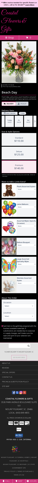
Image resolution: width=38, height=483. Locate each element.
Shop (9, 37)
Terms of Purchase (25, 471)
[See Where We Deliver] (19, 357)
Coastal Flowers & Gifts (13, 21)
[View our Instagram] (20, 393)
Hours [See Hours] (32, 481)
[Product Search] (19, 346)
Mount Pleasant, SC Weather (14, 464)
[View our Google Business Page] (17, 393)
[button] (19, 436)
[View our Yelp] (24, 393)
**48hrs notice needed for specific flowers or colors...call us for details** (19, 4)
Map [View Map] (19, 481)
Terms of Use (19, 475)
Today (22, 113)
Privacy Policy (10, 471)
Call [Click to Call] (6, 481)
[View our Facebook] (13, 393)
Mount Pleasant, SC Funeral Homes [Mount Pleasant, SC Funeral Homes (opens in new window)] (15, 457)
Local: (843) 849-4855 (19, 412)
